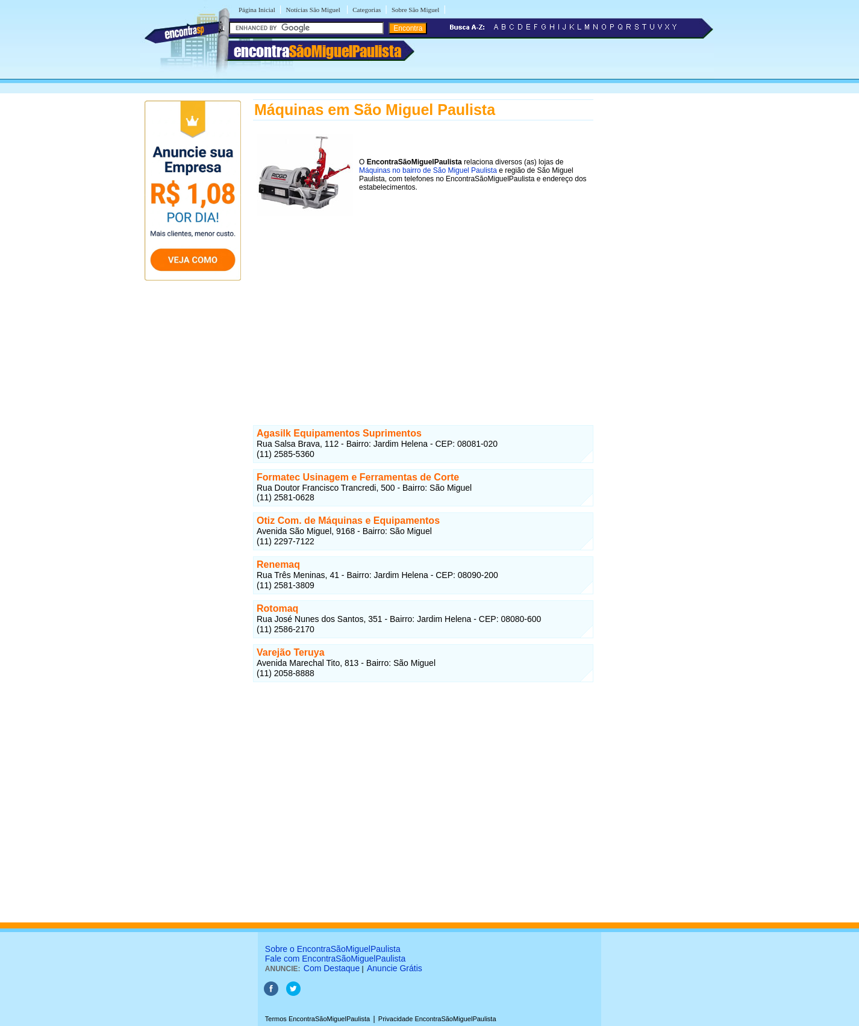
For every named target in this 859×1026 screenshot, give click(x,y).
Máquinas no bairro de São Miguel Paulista (428, 170)
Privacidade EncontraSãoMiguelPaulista (437, 1018)
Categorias (366, 9)
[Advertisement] (423, 312)
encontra (317, 51)
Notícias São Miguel (314, 9)
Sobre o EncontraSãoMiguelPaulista (333, 949)
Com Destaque (332, 968)
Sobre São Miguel (415, 9)
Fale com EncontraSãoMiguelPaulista (335, 958)
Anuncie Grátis (394, 968)
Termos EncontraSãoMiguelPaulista (317, 1018)
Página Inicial (257, 9)
